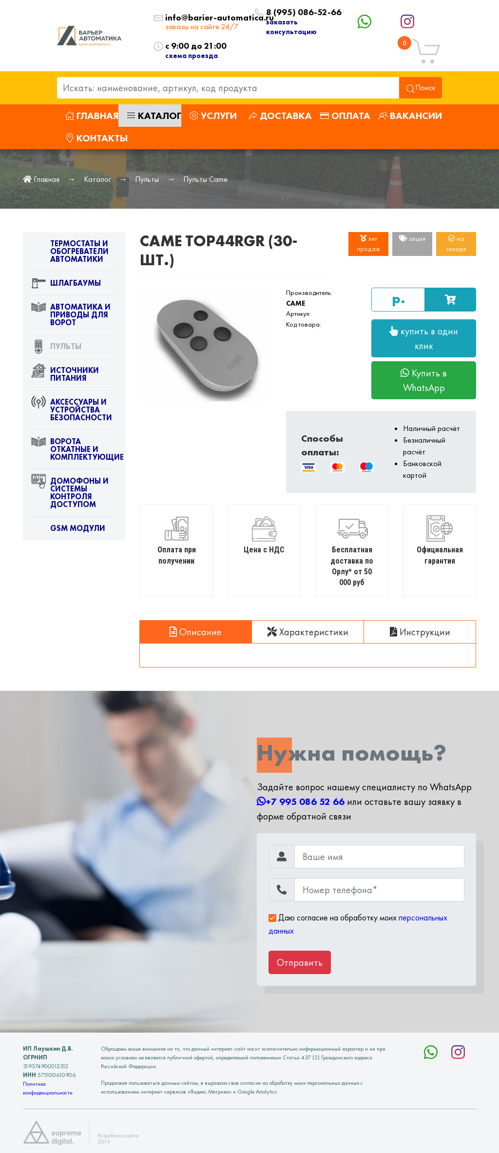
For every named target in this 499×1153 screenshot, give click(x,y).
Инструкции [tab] (420, 631)
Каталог (153, 115)
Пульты (147, 179)
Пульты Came (205, 179)
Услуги (213, 115)
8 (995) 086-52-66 (290, 12)
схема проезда (191, 55)
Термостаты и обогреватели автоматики (70, 253)
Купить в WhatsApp (424, 380)
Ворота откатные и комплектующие (74, 451)
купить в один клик (423, 338)
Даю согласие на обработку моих (358, 924)
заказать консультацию (291, 27)
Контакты (96, 138)
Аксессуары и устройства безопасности (71, 412)
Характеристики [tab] (307, 631)
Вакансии (410, 115)
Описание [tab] (196, 631)
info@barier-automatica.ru (202, 17)
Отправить (300, 962)
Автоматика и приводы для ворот (71, 316)
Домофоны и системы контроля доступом (70, 494)
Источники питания (65, 376)
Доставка (280, 115)
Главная (91, 115)
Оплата (345, 115)
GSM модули (68, 530)
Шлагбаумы (66, 285)
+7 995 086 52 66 (301, 801)
